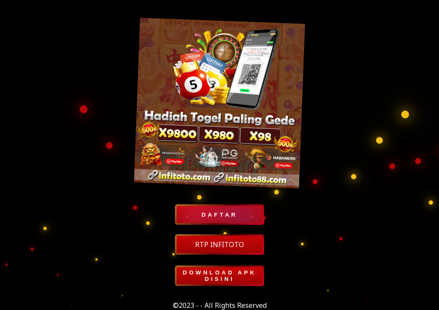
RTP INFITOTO (219, 244)
